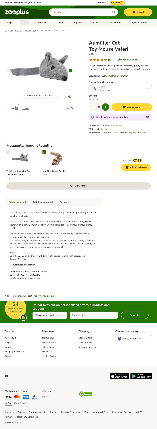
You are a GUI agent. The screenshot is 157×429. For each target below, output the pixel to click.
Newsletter (47, 351)
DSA (85, 412)
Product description (18, 202)
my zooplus (10, 337)
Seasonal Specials (87, 347)
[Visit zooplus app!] (119, 378)
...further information (118, 75)
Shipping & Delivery (14, 351)
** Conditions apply (47, 295)
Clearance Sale (85, 342)
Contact (8, 347)
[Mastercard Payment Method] (17, 398)
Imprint (53, 412)
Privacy (8, 416)
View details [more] (78, 186)
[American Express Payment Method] (25, 398)
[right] (70, 70)
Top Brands (115, 22)
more (118, 125)
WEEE (139, 412)
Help (7, 342)
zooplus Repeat (49, 356)
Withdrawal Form (100, 412)
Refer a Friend (48, 347)
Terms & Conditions (70, 412)
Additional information (44, 202)
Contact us (100, 2)
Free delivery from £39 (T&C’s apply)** (24, 2)
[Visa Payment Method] (8, 398)
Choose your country (126, 331)
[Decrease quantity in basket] (92, 107)
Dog (9, 22)
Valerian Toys (30, 31)
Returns (8, 356)
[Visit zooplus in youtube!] (7, 376)
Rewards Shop (49, 342)
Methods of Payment (122, 412)
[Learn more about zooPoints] (147, 117)
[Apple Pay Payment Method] (8, 404)
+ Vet (95, 22)
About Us (9, 412)
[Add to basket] (131, 107)
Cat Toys (18, 31)
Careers (21, 412)
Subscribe (135, 315)
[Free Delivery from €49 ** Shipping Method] (45, 398)
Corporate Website (38, 412)
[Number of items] (99, 107)
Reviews (64, 202)
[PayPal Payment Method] (34, 398)
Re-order (117, 3)
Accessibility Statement (26, 416)
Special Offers (139, 22)
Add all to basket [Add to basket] (138, 168)
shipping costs (131, 133)
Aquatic (78, 22)
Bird (61, 22)
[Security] (85, 394)
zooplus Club (48, 337)
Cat (24, 22)
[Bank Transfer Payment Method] (20, 403)
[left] (8, 70)
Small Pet (42, 22)
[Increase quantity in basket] (105, 107)
